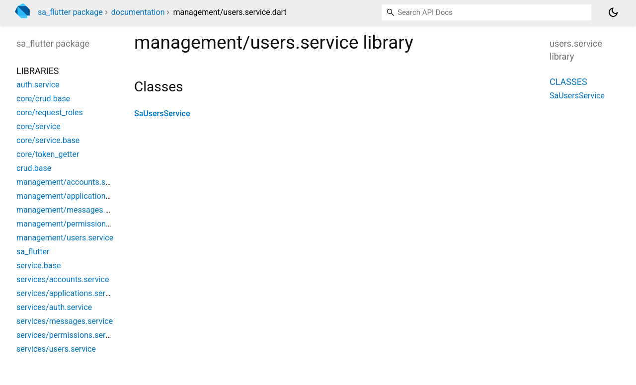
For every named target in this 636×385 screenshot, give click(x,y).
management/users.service (64, 237)
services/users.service (56, 349)
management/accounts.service (71, 182)
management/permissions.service (76, 224)
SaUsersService (162, 113)
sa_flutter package (70, 12)
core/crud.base (43, 98)
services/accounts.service (62, 279)
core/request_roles (49, 112)
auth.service (38, 84)
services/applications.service (68, 293)
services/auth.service (54, 307)
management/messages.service (73, 210)
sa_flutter (32, 251)
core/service (38, 126)
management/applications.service (76, 196)
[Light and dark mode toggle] (613, 12)
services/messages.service (64, 321)
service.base (38, 265)
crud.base (33, 168)
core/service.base (48, 140)
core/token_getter (47, 154)
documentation (138, 12)
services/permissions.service (68, 335)
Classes (568, 82)
